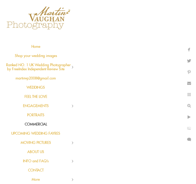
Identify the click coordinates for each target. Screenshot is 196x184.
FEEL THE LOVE (35, 97)
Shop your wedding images (36, 56)
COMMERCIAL (36, 124)
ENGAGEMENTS (36, 106)
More (36, 180)
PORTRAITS (35, 115)
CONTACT (36, 170)
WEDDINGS (36, 88)
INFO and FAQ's (35, 161)
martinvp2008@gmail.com (36, 78)
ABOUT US (35, 152)
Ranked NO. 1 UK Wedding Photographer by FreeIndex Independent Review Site (38, 67)
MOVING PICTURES (36, 143)
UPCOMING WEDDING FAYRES (35, 134)
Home (35, 47)
